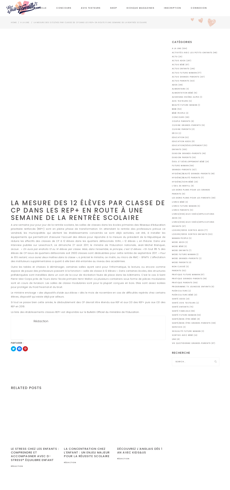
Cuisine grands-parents (186, 125)
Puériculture (180, 290)
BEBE (174, 109)
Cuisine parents (181, 129)
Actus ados (179, 60)
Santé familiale (181, 311)
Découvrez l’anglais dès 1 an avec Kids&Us (140, 450)
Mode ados (178, 242)
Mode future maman (184, 254)
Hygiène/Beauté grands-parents (191, 173)
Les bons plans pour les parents (191, 198)
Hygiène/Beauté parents (186, 177)
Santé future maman (184, 315)
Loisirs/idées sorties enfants (190, 234)
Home (14, 22)
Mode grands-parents (185, 258)
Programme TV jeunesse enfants (191, 286)
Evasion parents (182, 157)
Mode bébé (178, 246)
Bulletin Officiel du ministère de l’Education (113, 312)
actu (175, 56)
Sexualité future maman (186, 331)
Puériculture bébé (182, 294)
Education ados (181, 141)
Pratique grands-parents (187, 278)
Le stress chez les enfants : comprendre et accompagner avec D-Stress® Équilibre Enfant (35, 454)
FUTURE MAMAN (180, 165)
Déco (175, 133)
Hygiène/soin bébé (182, 181)
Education (178, 137)
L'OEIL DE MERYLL (181, 185)
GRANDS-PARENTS (181, 169)
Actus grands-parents (185, 76)
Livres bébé (178, 202)
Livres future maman (184, 206)
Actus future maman (184, 72)
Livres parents (180, 210)
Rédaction (17, 466)
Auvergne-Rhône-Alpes (186, 97)
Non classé (179, 266)
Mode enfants (180, 250)
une (174, 339)
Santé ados (178, 298)
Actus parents (180, 81)
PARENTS (176, 270)
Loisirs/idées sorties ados (188, 230)
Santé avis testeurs (184, 303)
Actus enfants (180, 68)
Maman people (180, 238)
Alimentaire (179, 89)
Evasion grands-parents (186, 153)
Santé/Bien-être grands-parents (191, 323)
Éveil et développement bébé (188, 161)
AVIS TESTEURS (180, 101)
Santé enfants (180, 307)
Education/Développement (187, 145)
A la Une (24, 22)
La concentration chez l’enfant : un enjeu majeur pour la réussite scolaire (87, 452)
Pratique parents (182, 282)
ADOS (175, 85)
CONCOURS (178, 117)
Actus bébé (178, 64)
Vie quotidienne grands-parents (191, 343)
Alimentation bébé (182, 93)
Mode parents (180, 262)
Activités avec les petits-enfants (192, 52)
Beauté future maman (184, 105)
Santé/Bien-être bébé (184, 319)
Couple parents (181, 121)
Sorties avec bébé (182, 335)
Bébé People (178, 113)
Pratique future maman (186, 274)
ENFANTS (177, 149)
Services (177, 327)
